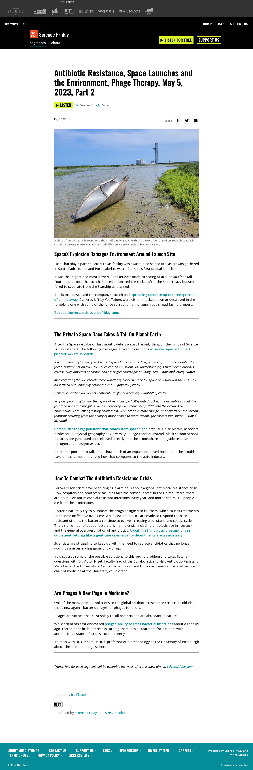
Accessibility (80, 755)
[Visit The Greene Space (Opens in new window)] (149, 11)
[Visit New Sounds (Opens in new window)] (129, 11)
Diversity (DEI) (159, 750)
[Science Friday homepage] (34, 34)
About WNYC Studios (25, 750)
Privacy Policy (49, 755)
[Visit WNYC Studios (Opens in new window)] (70, 11)
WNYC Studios (115, 712)
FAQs (107, 750)
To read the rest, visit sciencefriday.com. (86, 312)
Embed (103, 105)
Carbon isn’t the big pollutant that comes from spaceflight (100, 429)
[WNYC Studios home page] (22, 24)
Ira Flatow (79, 694)
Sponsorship (130, 750)
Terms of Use (19, 755)
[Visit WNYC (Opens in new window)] (40, 11)
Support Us (239, 24)
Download (84, 105)
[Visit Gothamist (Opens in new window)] (55, 11)
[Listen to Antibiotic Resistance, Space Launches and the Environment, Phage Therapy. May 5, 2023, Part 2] (63, 105)
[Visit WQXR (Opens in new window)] (106, 11)
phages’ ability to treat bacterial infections (139, 624)
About (56, 43)
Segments (38, 43)
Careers (186, 750)
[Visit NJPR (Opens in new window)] (86, 11)
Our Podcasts (213, 24)
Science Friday (86, 712)
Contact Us (59, 750)
